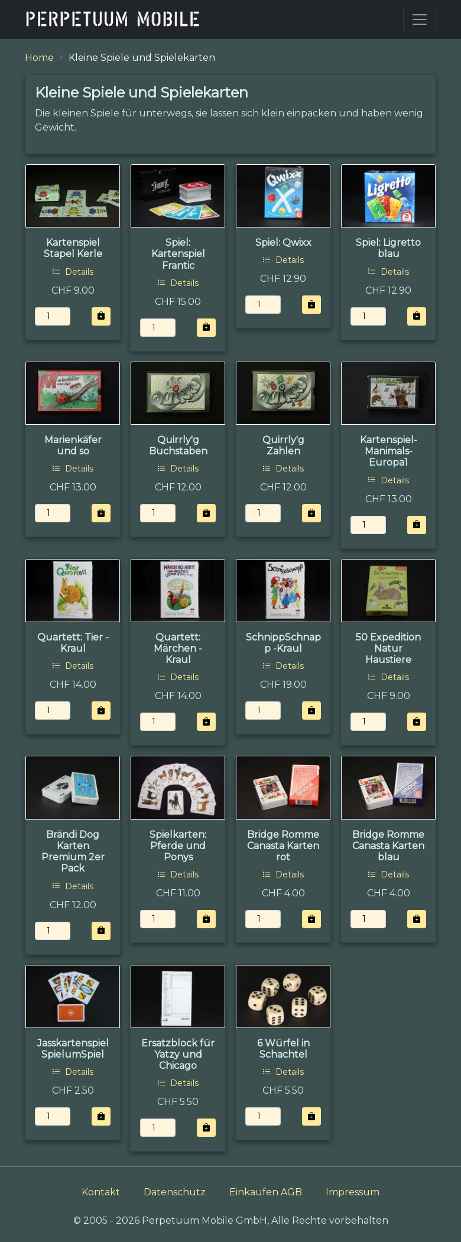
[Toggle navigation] (419, 19)
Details (72, 271)
